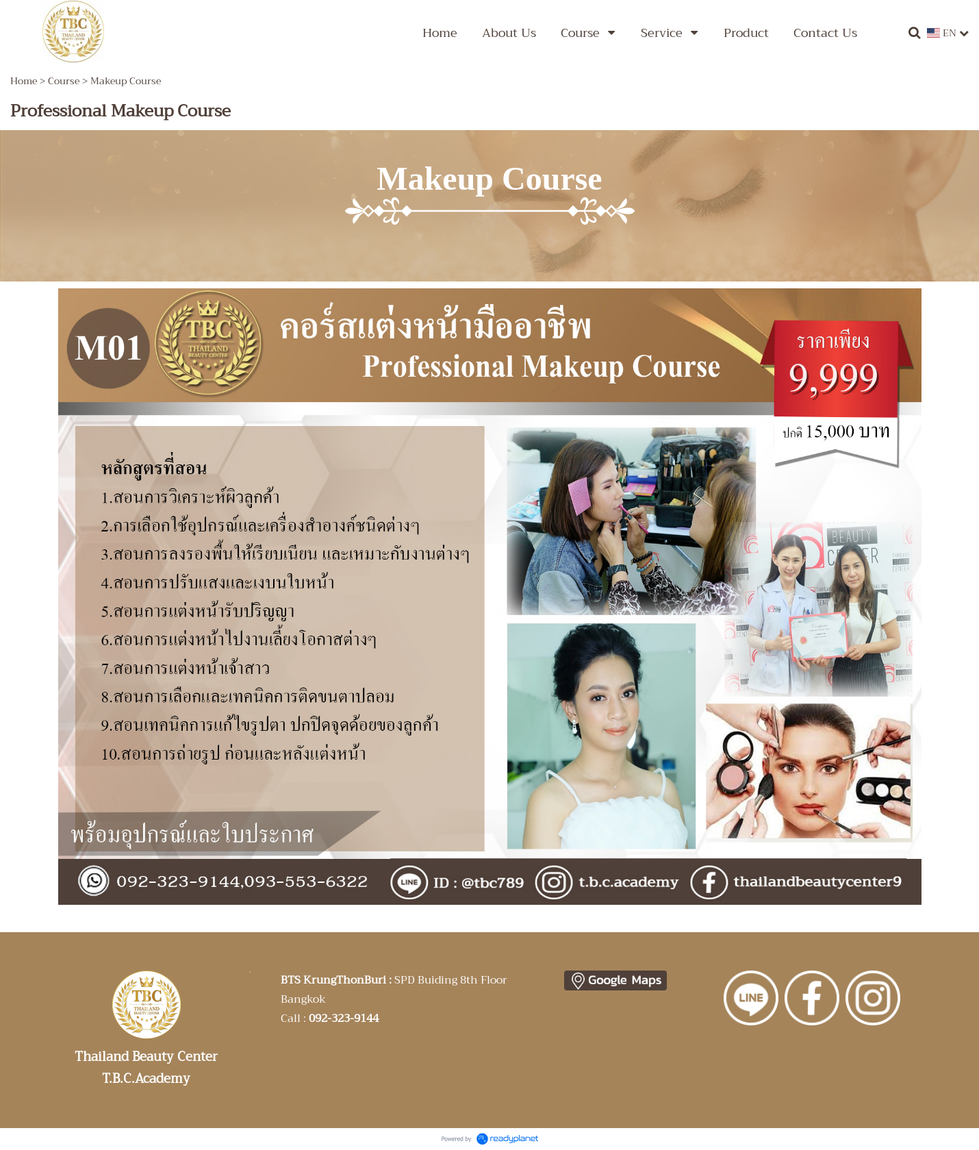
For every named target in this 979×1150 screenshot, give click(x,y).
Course (63, 81)
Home (23, 81)
